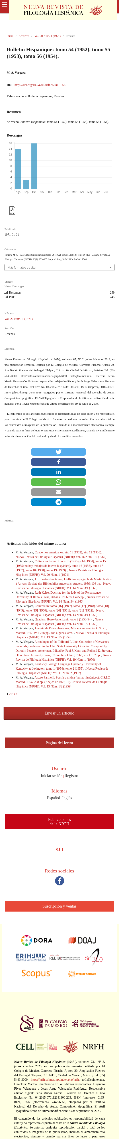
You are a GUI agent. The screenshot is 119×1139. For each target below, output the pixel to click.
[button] (58, 452)
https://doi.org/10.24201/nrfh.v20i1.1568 (40, 85)
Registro (71, 775)
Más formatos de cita (21, 267)
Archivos (24, 36)
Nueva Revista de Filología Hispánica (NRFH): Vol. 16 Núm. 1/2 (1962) (61, 557)
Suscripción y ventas (60, 906)
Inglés (67, 798)
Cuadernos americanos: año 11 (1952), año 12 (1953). (69, 552)
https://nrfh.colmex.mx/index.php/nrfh (55, 1079)
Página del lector (59, 743)
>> (15, 694)
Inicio (10, 36)
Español (53, 798)
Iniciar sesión (51, 775)
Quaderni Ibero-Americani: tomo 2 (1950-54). (64, 619)
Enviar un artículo (59, 713)
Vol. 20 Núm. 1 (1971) (47, 36)
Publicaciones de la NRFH (59, 821)
